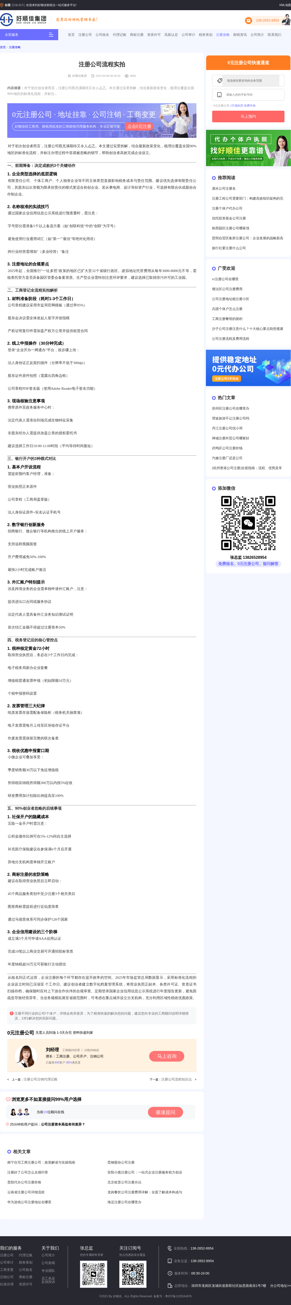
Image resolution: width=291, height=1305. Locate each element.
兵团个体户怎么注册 (227, 309)
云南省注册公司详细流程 (26, 1192)
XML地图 (285, 5)
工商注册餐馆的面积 (227, 319)
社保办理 (7, 1284)
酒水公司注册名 (224, 188)
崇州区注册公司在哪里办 (230, 408)
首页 (71, 35)
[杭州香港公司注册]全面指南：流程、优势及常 (247, 468)
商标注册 (137, 35)
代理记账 (119, 35)
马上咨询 (167, 1056)
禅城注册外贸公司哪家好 (230, 438)
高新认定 (171, 35)
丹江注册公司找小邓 (227, 428)
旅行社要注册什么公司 (229, 248)
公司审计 (188, 35)
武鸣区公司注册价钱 (227, 448)
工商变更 (7, 1270)
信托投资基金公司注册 (229, 218)
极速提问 (165, 1112)
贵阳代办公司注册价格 (24, 1182)
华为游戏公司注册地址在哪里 (29, 1202)
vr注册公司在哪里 (225, 279)
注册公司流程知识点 (176, 1079)
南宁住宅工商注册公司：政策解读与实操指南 (41, 1162)
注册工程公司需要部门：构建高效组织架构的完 (247, 198)
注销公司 (7, 1277)
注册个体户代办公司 (227, 208)
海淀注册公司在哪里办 (124, 1202)
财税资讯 (240, 35)
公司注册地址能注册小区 (230, 299)
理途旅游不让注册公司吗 (230, 418)
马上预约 (248, 116)
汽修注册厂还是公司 (227, 458)
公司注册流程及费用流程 (230, 339)
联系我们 (274, 35)
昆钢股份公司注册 (121, 1162)
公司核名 (102, 35)
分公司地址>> (280, 1286)
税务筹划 (205, 35)
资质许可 (154, 35)
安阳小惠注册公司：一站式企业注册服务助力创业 (144, 1172)
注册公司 (85, 35)
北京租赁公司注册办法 (124, 1182)
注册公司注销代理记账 (40, 1079)
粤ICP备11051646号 (178, 1296)
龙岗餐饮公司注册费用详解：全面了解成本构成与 (144, 1192)
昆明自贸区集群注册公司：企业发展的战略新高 (247, 238)
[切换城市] (18, 5)
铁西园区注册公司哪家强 (230, 228)
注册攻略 (223, 35)
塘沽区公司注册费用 (227, 289)
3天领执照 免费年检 (243, 105)
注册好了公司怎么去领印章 (27, 1172)
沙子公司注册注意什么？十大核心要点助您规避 (247, 329)
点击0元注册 (139, 126)
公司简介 (257, 35)
